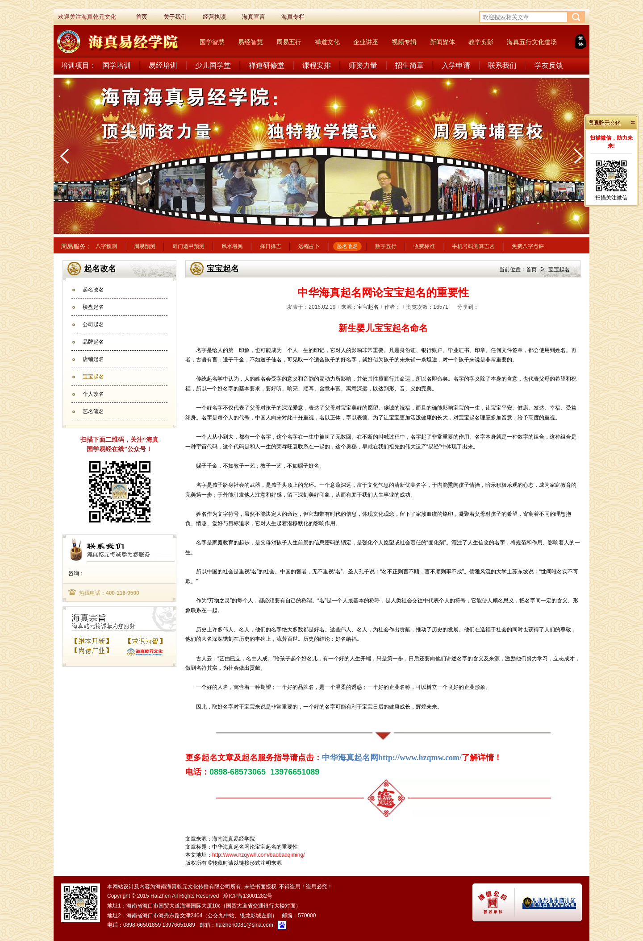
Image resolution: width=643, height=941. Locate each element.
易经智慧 (250, 42)
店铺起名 (93, 359)
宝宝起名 (93, 376)
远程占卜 (309, 246)
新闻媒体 (442, 42)
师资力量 (363, 65)
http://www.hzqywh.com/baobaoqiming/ (258, 855)
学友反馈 (548, 65)
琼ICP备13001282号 (247, 896)
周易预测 (144, 246)
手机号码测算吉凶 (473, 246)
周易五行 (288, 42)
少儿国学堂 (213, 65)
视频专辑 (404, 42)
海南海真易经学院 (233, 839)
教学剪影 (480, 42)
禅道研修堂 (266, 65)
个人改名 (93, 394)
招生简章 (409, 65)
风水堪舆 (232, 246)
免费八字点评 (528, 246)
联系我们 (502, 65)
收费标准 (424, 246)
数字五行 (386, 246)
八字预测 (106, 246)
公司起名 (93, 324)
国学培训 (116, 65)
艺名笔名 (93, 411)
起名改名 (347, 246)
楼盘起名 (93, 307)
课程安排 (316, 65)
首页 (531, 269)
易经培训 (163, 65)
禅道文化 (327, 42)
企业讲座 (365, 42)
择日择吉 (270, 246)
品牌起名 (93, 342)
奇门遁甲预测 (188, 246)
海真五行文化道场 (532, 42)
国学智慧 (212, 42)
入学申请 (456, 65)
